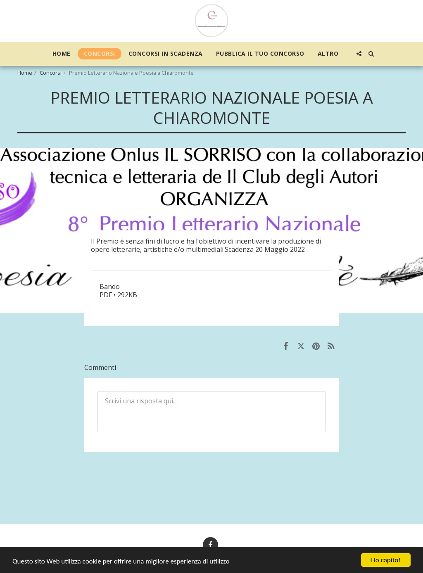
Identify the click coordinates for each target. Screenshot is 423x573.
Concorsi (51, 72)
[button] (359, 54)
